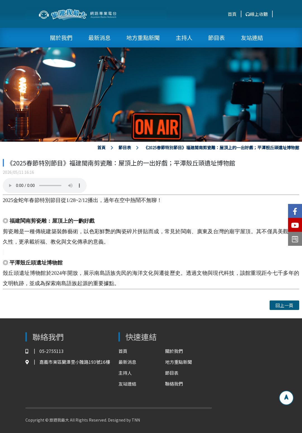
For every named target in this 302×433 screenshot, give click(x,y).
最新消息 (99, 37)
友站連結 (252, 37)
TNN (136, 420)
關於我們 (61, 37)
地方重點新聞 (143, 37)
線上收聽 (257, 14)
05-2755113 (44, 351)
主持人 (184, 37)
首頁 (232, 14)
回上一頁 (284, 305)
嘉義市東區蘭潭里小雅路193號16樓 (67, 362)
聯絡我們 (174, 383)
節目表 (216, 37)
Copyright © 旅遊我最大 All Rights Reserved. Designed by (78, 420)
